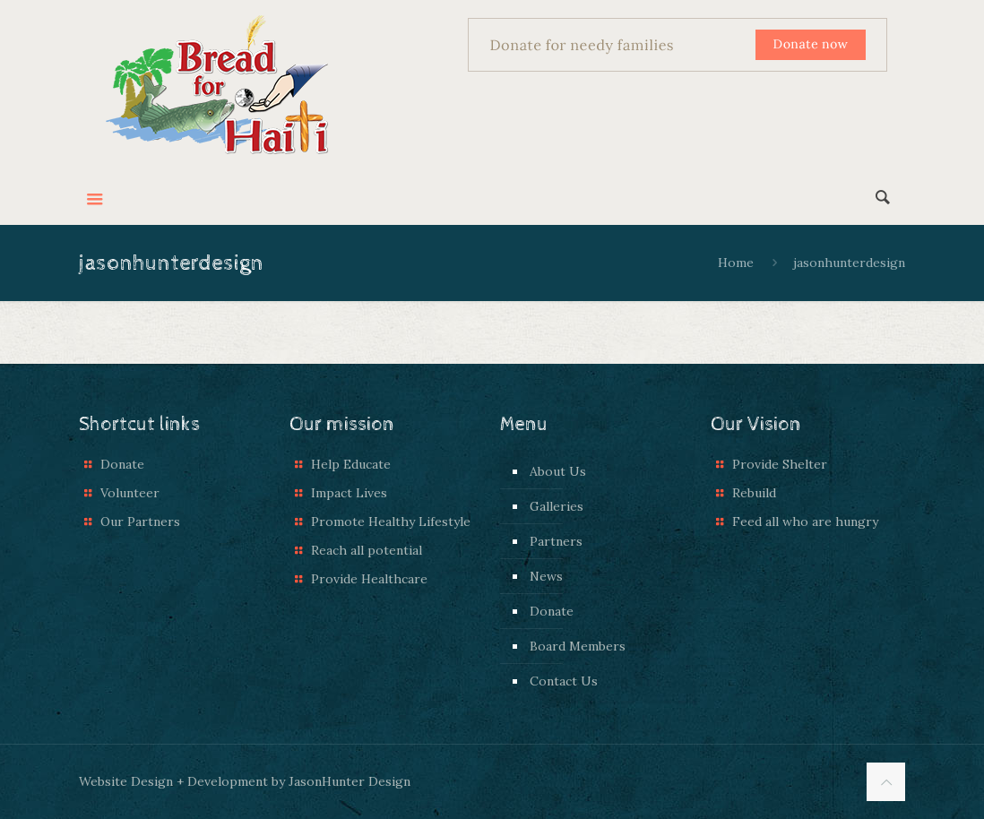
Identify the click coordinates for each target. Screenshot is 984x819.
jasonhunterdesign (849, 262)
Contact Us (564, 681)
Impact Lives (349, 493)
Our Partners (140, 521)
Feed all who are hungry (805, 521)
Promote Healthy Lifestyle (390, 521)
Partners (556, 541)
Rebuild (754, 493)
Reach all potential (366, 550)
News (546, 576)
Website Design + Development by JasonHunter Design (244, 781)
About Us (558, 471)
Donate (122, 464)
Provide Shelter (779, 464)
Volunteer (130, 493)
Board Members (578, 646)
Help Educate (351, 464)
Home (736, 262)
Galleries (556, 506)
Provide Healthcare (369, 579)
